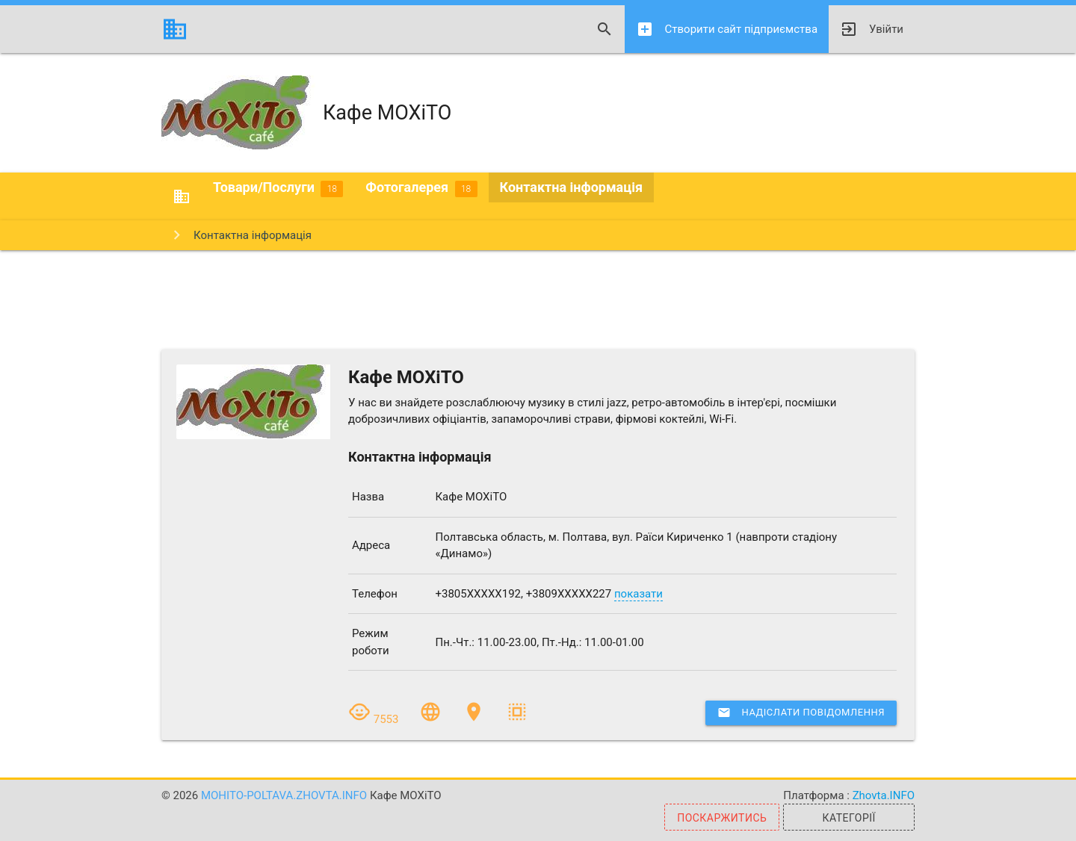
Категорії (848, 818)
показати (638, 594)
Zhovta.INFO (884, 795)
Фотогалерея (421, 188)
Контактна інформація (571, 187)
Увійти (871, 29)
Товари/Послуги (278, 188)
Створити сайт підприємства (726, 29)
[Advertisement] (538, 298)
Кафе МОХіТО (306, 112)
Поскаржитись (722, 818)
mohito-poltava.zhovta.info (285, 795)
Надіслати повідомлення (801, 712)
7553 (374, 719)
